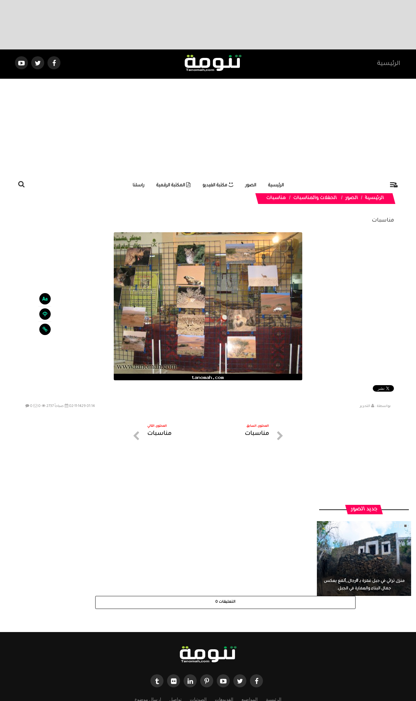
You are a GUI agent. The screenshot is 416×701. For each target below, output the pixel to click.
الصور (250, 185)
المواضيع (249, 642)
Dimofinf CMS (213, 674)
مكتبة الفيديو (217, 185)
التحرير (365, 406)
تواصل (175, 642)
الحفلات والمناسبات (314, 198)
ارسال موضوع (148, 642)
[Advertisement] (208, 127)
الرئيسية (388, 64)
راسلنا (138, 185)
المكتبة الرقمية (173, 185)
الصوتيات (198, 642)
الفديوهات (224, 642)
